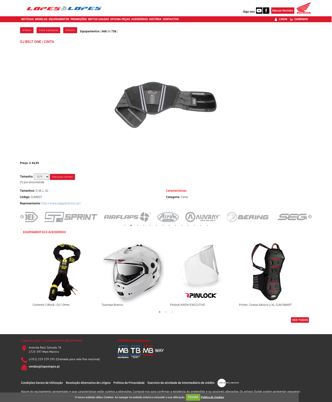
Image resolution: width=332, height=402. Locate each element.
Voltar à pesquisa (48, 30)
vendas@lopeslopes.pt (44, 366)
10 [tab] (182, 225)
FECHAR (193, 397)
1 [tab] (125, 225)
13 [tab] (201, 225)
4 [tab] (144, 225)
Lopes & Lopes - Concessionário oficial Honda (51, 340)
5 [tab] (150, 225)
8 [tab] (169, 225)
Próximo (70, 30)
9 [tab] (175, 225)
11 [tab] (188, 225)
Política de (212, 397)
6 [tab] (156, 225)
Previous (22, 217)
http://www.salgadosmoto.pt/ (61, 203)
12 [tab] (194, 225)
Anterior (26, 30)
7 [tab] (163, 225)
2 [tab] (131, 225)
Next (310, 217)
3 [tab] (137, 225)
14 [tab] (207, 225)
